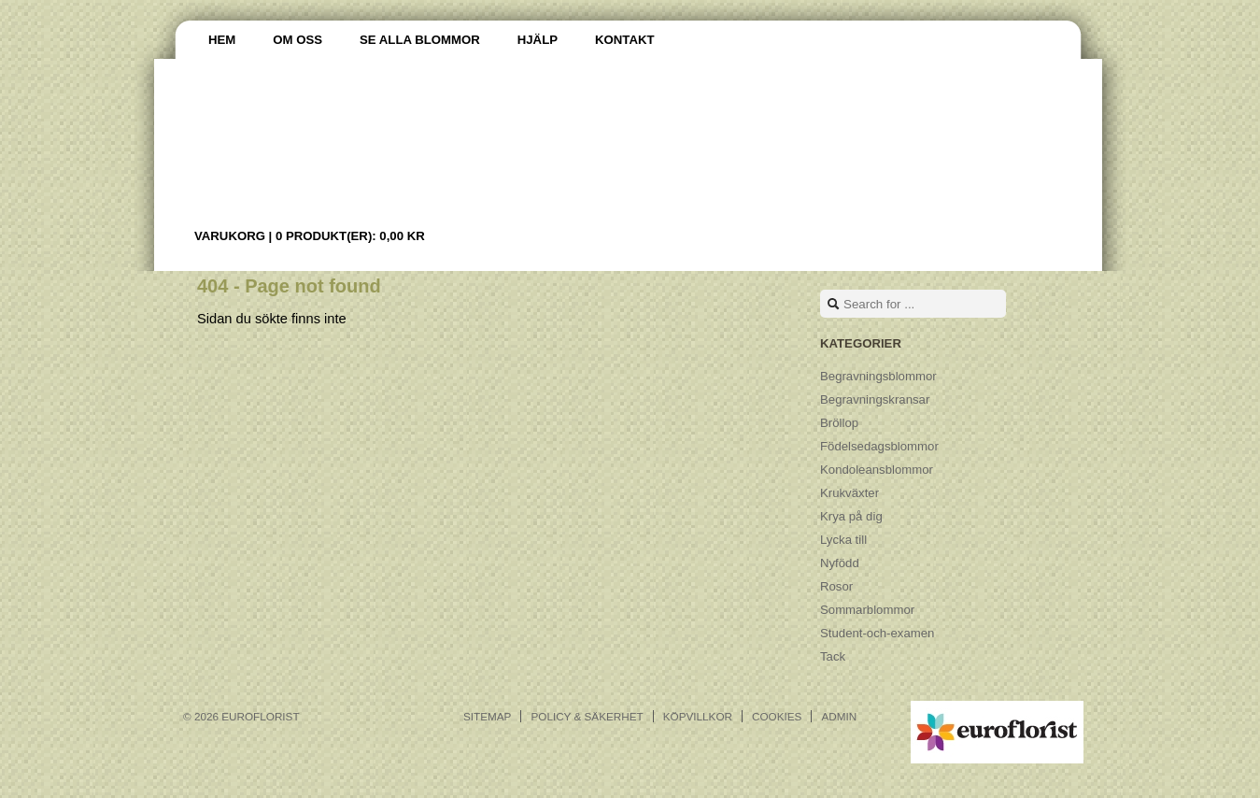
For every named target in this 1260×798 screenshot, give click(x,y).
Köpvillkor (697, 716)
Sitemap (487, 716)
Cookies (776, 716)
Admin (839, 716)
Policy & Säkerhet (587, 716)
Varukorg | (309, 236)
